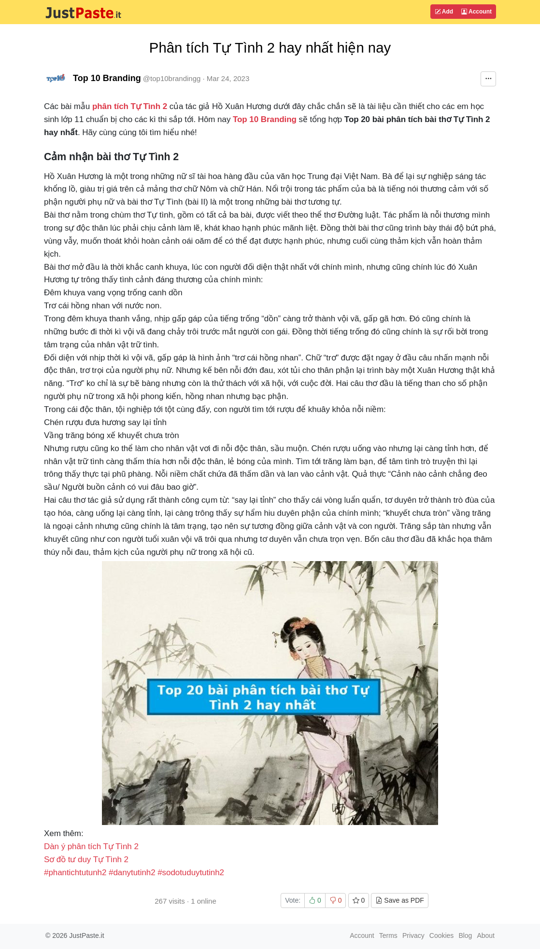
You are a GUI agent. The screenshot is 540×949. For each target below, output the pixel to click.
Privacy (413, 935)
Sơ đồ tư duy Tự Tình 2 (86, 859)
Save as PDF (399, 900)
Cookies (441, 935)
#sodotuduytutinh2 (190, 872)
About (486, 935)
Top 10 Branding (107, 78)
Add (444, 11)
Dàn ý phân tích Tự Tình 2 (91, 846)
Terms (388, 935)
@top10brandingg (172, 78)
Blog (465, 935)
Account (476, 11)
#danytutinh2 (132, 872)
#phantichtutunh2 (75, 872)
